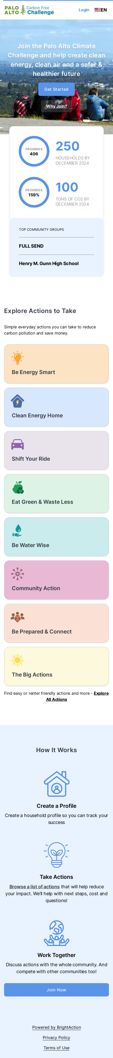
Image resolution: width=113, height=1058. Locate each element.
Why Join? (56, 106)
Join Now (56, 989)
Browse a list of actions (34, 886)
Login (84, 9)
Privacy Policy (56, 1037)
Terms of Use (56, 1047)
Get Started (56, 89)
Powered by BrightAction (56, 1027)
